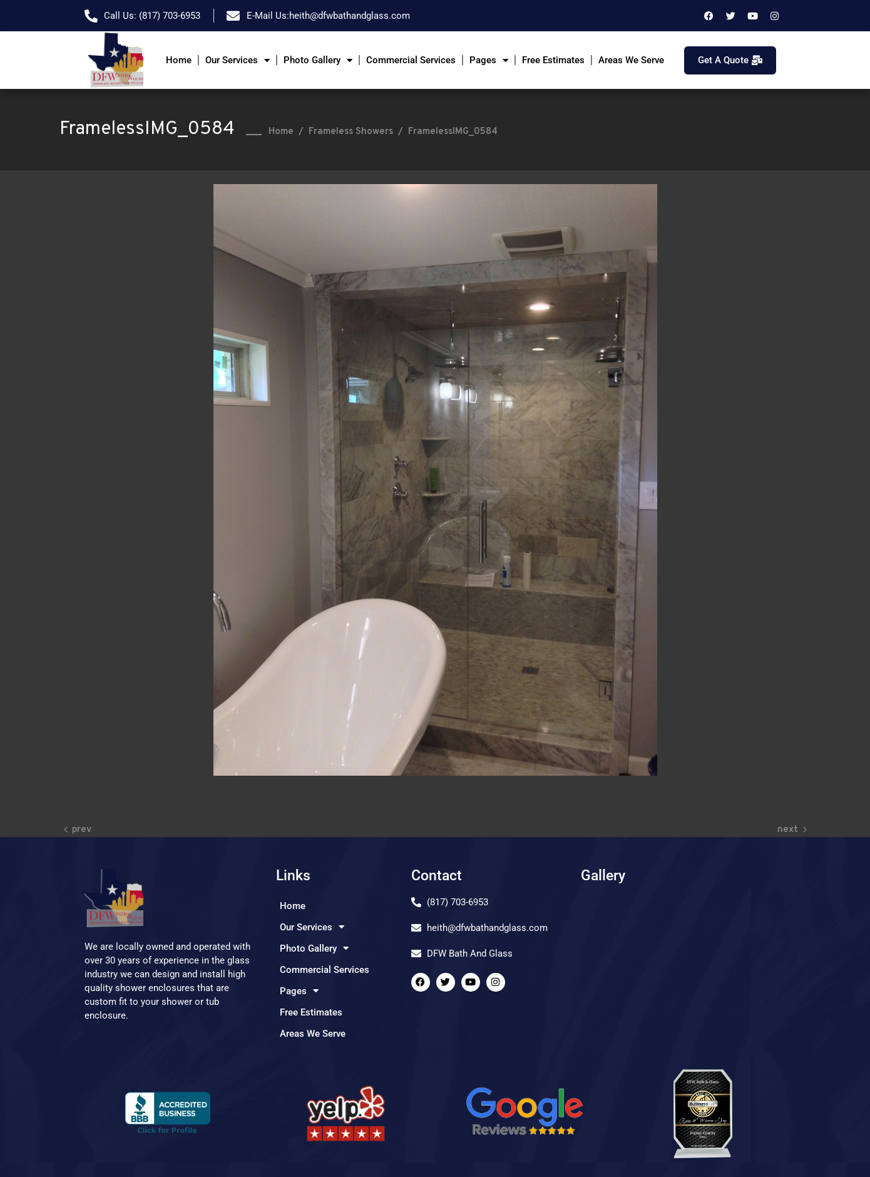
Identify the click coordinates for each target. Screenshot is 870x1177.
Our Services (237, 60)
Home (179, 60)
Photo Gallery (318, 60)
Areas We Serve (631, 60)
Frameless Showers (351, 132)
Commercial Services (411, 60)
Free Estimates (553, 60)
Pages (488, 60)
